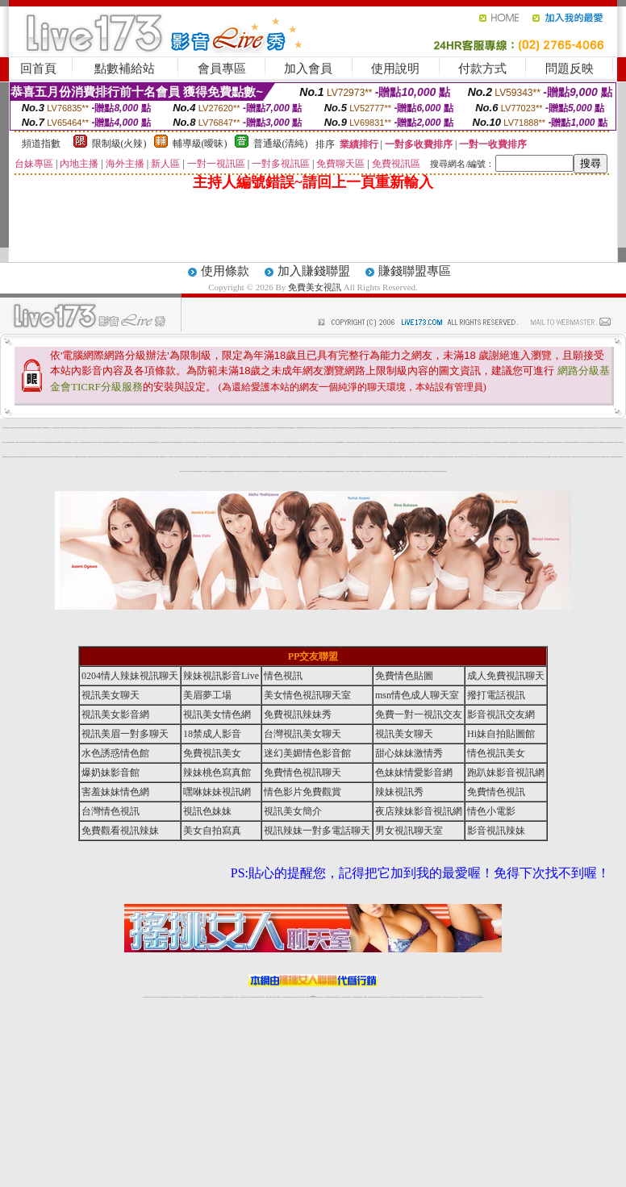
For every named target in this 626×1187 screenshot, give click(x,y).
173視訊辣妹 (567, 456)
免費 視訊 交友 (77, 442)
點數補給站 (124, 68)
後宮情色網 (355, 456)
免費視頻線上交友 (166, 427)
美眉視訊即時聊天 (174, 427)
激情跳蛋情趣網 (295, 442)
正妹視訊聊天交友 (594, 427)
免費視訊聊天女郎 (392, 456)
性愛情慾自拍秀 (335, 471)
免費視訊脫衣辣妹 (591, 442)
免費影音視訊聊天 (537, 442)
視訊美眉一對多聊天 (125, 733)
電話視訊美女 (151, 427)
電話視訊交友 (594, 456)
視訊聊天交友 (71, 456)
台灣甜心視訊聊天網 (228, 427)
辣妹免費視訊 (217, 456)
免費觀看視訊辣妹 (292, 427)
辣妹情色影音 (124, 456)
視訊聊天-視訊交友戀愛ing (545, 456)
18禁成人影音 (382, 442)
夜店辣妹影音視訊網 (418, 811)
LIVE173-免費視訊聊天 (507, 427)
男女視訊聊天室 (409, 830)
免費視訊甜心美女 (285, 471)
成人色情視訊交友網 (414, 456)
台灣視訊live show (429, 442)
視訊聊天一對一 (429, 456)
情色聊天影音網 (130, 456)
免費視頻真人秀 (220, 471)
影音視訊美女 (330, 442)
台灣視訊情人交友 (432, 427)
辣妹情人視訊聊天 (458, 456)
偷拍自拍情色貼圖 (385, 456)
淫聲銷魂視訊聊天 (257, 427)
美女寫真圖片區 (567, 442)
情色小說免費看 (502, 442)
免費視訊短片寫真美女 (93, 442)
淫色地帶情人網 (307, 471)
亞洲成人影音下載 (529, 456)
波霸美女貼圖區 (599, 442)
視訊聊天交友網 (285, 427)
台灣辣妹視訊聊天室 (553, 442)
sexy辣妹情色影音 (551, 427)
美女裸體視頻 (478, 427)
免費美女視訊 (314, 287)
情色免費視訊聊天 (289, 456)
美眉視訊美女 (12, 427)
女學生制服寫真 (249, 442)
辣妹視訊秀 (399, 792)
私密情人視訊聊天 (281, 442)
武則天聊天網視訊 (214, 442)
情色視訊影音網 (575, 456)
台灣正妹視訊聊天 (480, 442)
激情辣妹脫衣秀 (619, 427)
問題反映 (569, 68)
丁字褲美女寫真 (98, 427)
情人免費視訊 (363, 471)
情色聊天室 (209, 427)
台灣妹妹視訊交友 (243, 442)
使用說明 (395, 68)
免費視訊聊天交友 (350, 442)
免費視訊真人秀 (16, 456)
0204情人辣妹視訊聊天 (129, 675)
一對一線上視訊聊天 (349, 471)
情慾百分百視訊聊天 (299, 471)
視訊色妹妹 (207, 811)
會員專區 (222, 68)
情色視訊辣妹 (119, 442)
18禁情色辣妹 (323, 442)
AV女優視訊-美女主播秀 (390, 442)
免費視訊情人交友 (156, 442)
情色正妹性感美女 (317, 442)
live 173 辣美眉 (192, 471)
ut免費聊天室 (37, 456)
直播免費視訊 (309, 442)
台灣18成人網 (388, 471)
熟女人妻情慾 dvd (370, 427)
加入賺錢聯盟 (314, 270)
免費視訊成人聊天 (531, 427)
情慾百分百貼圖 (104, 427)
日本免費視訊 (341, 471)
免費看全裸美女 (258, 456)
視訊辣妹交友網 (465, 442)
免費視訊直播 (613, 427)
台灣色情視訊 (465, 427)
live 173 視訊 (519, 442)
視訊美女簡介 (293, 811)
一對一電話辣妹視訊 (583, 442)
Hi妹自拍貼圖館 (501, 733)
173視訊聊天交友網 (172, 442)
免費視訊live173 (118, 456)
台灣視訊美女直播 (113, 442)
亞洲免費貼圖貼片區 (288, 442)
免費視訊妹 (187, 442)
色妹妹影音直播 (333, 427)
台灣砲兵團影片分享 (555, 456)
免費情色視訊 (77, 456)
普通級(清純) (280, 143)
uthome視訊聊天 (58, 456)
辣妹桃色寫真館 (217, 772)
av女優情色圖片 (264, 442)
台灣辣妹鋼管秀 (213, 471)
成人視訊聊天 (204, 456)
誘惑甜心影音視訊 (5, 442)
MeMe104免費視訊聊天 (348, 456)
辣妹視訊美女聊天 (312, 456)
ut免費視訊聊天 (458, 442)
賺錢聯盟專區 (414, 270)
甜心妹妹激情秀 (409, 753)
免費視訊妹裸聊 (196, 427)
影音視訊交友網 (102, 456)
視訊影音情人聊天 (418, 427)
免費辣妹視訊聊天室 (421, 442)
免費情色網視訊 (443, 456)
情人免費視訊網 (243, 427)
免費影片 (507, 442)
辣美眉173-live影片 (206, 442)
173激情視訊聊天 (71, 427)
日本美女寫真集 (215, 427)
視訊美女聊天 (376, 442)
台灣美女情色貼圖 (363, 427)
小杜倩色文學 (26, 442)
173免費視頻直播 (406, 456)
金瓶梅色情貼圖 (614, 456)
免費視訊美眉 (562, 456)
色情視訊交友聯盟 (314, 471)
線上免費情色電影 (356, 471)
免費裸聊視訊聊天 (271, 471)
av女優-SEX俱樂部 (37, 427)
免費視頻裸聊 (425, 427)
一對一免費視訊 (211, 456)
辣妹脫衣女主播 (421, 471)
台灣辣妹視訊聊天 (516, 427)
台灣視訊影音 (559, 442)
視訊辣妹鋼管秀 (231, 456)
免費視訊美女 (212, 753)
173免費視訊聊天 (413, 442)
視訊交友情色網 (406, 442)
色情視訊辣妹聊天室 (84, 442)
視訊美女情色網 (217, 714)
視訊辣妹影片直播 (190, 456)
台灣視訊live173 (339, 456)
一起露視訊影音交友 (227, 442)
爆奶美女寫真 (144, 456)
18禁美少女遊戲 (158, 456)
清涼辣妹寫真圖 (521, 456)
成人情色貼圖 (30, 456)
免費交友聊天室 (523, 427)
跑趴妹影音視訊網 (506, 772)
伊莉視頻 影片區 (172, 456)
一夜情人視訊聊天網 (188, 427)
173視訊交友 (580, 456)
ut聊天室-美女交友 (544, 442)
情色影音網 (608, 427)
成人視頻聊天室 (320, 471)
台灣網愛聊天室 (78, 427)
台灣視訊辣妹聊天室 (571, 427)
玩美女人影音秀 (587, 427)
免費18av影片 (300, 427)
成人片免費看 (88, 456)
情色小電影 (491, 811)
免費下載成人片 (165, 456)
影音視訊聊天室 (537, 427)
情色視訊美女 (125, 442)
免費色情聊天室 (472, 427)
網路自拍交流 (263, 427)
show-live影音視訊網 (274, 456)
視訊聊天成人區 (65, 456)
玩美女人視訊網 (400, 471)
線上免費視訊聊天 (149, 442)
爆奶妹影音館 (110, 772)
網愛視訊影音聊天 (53, 442)
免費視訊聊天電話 (43, 456)
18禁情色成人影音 (303, 442)
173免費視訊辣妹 (278, 427)
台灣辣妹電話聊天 (580, 427)
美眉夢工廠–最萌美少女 (69, 442)
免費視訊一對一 (207, 471)
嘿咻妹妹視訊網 (217, 792)
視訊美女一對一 (472, 456)
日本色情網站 (324, 456)
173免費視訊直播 (245, 456)
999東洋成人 (617, 442)
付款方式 (482, 68)
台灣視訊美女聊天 (142, 442)
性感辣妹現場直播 (151, 456)
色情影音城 (84, 427)
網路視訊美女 (277, 471)
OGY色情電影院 (46, 442)
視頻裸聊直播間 (181, 427)
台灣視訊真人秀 (125, 427)
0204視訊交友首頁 (488, 456)
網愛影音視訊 (558, 427)
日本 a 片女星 (377, 427)
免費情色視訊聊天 (302, 772)
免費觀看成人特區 (64, 427)
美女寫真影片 (382, 471)
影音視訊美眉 (39, 442)
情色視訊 (283, 675)
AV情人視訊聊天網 (90, 427)
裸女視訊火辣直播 (264, 471)
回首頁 (38, 68)
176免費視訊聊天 (473, 442)
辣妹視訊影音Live (221, 675)
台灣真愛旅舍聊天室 (436, 456)
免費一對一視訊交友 (418, 714)
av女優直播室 (371, 442)
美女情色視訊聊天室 (307, 695)
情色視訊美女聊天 (435, 471)
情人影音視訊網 (509, 456)
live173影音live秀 (109, 456)
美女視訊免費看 (145, 427)
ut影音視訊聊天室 (587, 456)
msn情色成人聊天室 (417, 695)
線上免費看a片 (503, 456)
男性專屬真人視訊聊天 (272, 442)
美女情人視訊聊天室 (479, 456)
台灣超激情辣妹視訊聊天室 (28, 427)
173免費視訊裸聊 (138, 456)
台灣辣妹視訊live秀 (392, 427)
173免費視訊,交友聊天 (133, 442)
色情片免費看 (412, 427)
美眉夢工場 (207, 695)
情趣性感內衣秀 (291, 471)
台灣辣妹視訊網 (56, 427)
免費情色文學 (256, 471)
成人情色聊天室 (245, 471)
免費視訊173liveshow (574, 442)
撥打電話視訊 (496, 695)
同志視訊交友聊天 (297, 456)
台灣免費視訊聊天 (498, 427)
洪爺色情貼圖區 (112, 427)
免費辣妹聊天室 (232, 471)
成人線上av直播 (357, 442)
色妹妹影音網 (394, 471)
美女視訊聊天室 (282, 456)
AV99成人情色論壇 (370, 456)
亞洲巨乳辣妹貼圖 (356, 427)
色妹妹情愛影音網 (414, 772)
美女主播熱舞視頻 (495, 442)
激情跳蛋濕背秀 (60, 442)
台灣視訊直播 (100, 442)
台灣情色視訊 (110, 811)
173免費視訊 (335, 442)
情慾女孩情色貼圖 (118, 427)
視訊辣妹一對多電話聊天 (317, 830)
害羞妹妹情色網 (115, 792)
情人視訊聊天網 (95, 456)
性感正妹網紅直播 (5, 427)
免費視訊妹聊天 (249, 427)
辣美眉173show (19, 427)
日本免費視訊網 (50, 456)
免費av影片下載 (370, 471)
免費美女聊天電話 (450, 456)
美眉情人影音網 (459, 427)
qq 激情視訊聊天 (414, 471)
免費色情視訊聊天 (487, 442)
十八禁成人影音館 (265, 456)
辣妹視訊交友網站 (384, 427)
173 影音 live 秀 (496, 456)
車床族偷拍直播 (377, 456)
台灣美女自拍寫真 (340, 427)
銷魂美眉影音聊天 (361, 456)
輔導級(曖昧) (200, 143)
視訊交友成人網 (400, 427)
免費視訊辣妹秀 (452, 442)
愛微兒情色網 (427, 471)
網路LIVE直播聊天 (19, 442)
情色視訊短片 (221, 427)
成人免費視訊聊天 (602, 427)
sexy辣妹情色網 (465, 456)
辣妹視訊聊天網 (421, 456)
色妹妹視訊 (611, 442)
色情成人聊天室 (138, 427)
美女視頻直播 (525, 442)
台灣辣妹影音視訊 (439, 427)
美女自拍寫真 (212, 830)
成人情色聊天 (326, 427)
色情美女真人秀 (564, 427)
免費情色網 (221, 442)
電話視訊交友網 (203, 427)
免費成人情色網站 (164, 442)
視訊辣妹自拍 (405, 427)
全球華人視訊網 (408, 471)
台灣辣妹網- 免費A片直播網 (181, 456)
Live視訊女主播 (364, 442)
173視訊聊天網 (238, 471)
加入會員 (308, 68)
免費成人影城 (198, 442)
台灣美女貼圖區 (192, 442)
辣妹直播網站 (106, 442)
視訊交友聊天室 (453, 427)
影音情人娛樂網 (600, 456)
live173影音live (312, 427)
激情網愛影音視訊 (238, 456)
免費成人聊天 (376, 471)
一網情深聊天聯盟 (304, 456)
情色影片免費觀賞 (302, 792)
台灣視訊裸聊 (83, 456)
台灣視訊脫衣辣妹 (444, 442)
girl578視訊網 (32, 442)
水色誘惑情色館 (115, 753)
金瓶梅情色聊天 (400, 442)
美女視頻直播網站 (331, 456)
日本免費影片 (446, 427)
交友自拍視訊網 (399, 456)
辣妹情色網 (226, 471)
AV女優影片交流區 (319, 427)
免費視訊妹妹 (515, 456)
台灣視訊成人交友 (223, 456)
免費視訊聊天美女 (491, 427)
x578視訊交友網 (536, 456)
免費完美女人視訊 (347, 427)
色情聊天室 (530, 442)
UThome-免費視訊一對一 (47, 427)
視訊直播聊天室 (607, 456)
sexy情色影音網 (198, 456)
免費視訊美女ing (437, 442)
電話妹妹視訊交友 (236, 427)
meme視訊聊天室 (342, 442)
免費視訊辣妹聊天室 (23, 456)
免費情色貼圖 (513, 442)
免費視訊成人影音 (270, 427)
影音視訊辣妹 (252, 456)
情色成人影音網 (9, 456)
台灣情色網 (251, 471)
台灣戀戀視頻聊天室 (158, 427)
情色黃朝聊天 (318, 456)
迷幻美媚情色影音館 (307, 753)
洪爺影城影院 (305, 427)
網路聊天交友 (132, 427)
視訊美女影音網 (115, 714)
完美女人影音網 (605, 442)
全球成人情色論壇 (185, 471)
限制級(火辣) (119, 143)
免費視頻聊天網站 (180, 442)
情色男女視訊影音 (199, 471)
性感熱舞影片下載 (256, 442)
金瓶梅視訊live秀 (328, 471)
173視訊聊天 (484, 427)
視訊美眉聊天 (12, 442)
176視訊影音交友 (235, 442)
